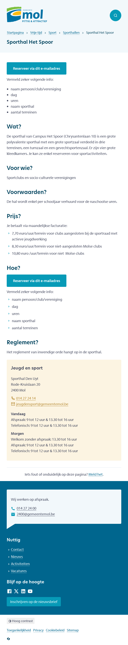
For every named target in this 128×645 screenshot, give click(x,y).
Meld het (95, 474)
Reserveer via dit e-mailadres (36, 68)
